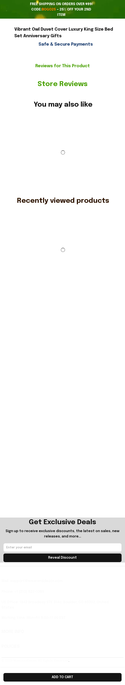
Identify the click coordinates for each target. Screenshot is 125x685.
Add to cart (62, 677)
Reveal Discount (62, 558)
